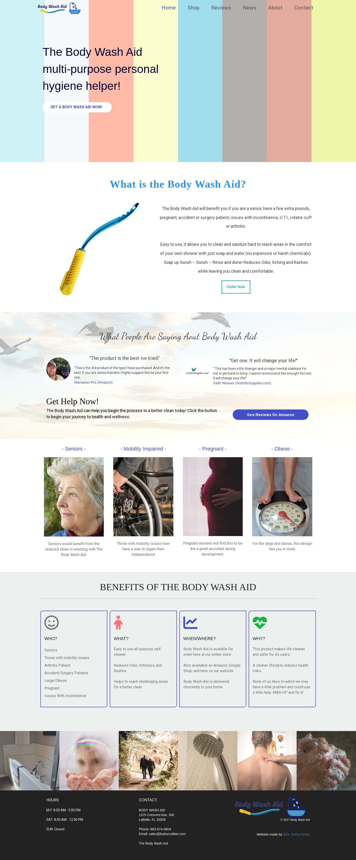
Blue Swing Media (296, 834)
